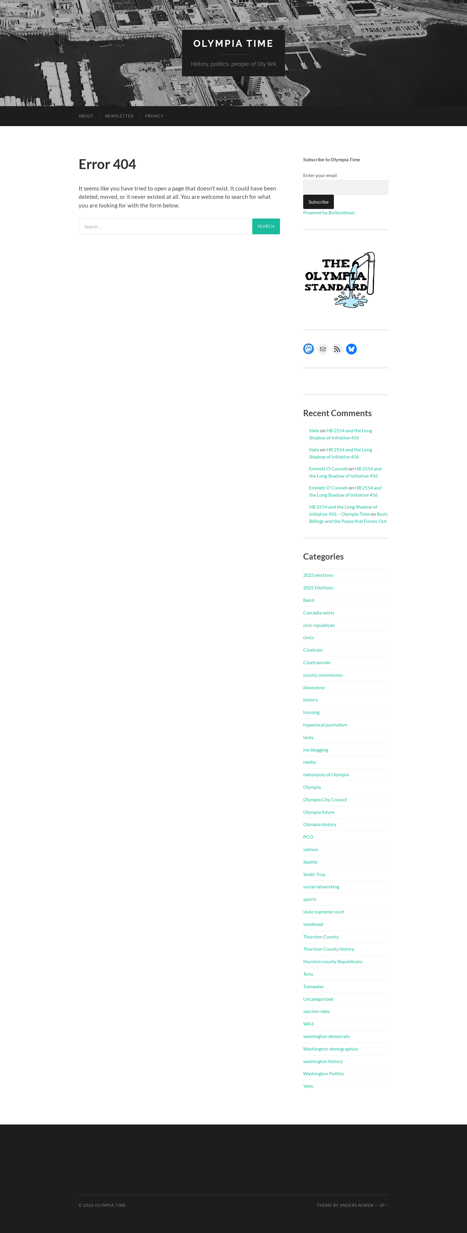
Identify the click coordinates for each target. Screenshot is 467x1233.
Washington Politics (323, 1073)
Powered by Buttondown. (329, 212)
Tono (308, 974)
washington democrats (326, 1036)
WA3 (308, 1023)
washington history (323, 1061)
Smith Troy (314, 874)
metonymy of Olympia (326, 774)
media (309, 762)
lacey (308, 737)
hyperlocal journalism (325, 724)
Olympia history (319, 824)
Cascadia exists (318, 612)
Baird (308, 600)
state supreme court (323, 911)
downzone (314, 687)
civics (308, 637)
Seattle (310, 862)
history (310, 699)
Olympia (312, 787)
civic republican (319, 625)
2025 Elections (318, 587)
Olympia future (318, 812)
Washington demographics (330, 1048)
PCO (308, 836)
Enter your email (320, 175)
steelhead (313, 924)
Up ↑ (383, 1205)
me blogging (315, 749)
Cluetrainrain (317, 662)
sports (309, 899)
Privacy (154, 116)
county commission (323, 675)
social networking (321, 886)
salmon (310, 849)
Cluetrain (313, 650)
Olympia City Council (325, 799)
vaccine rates (316, 1011)
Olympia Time (233, 43)
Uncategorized (318, 999)
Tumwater (313, 986)
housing (311, 712)
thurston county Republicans (332, 961)
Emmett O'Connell (328, 468)
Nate (314, 430)
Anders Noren (356, 1205)
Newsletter (119, 116)
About (86, 116)
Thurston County (321, 936)
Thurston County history (328, 949)
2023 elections (318, 575)
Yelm (308, 1086)
